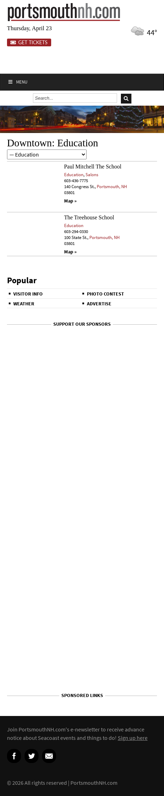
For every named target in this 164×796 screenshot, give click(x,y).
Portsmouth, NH (112, 187)
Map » (70, 201)
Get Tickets (29, 42)
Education (73, 175)
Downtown (29, 142)
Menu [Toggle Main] (17, 82)
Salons (92, 175)
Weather (23, 303)
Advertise (99, 303)
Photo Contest (105, 294)
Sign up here (133, 737)
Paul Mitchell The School (93, 167)
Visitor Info (28, 294)
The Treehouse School (89, 217)
